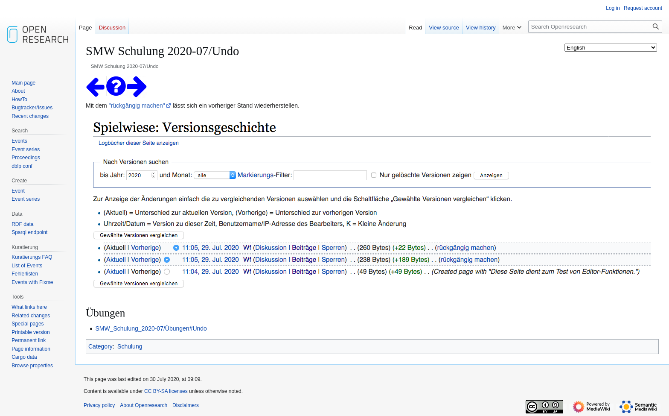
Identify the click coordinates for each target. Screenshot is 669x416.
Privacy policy (99, 405)
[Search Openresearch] (595, 27)
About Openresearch (143, 405)
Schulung (129, 346)
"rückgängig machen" (137, 105)
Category (100, 346)
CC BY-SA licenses (166, 391)
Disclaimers (185, 405)
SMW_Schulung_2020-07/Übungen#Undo (151, 328)
